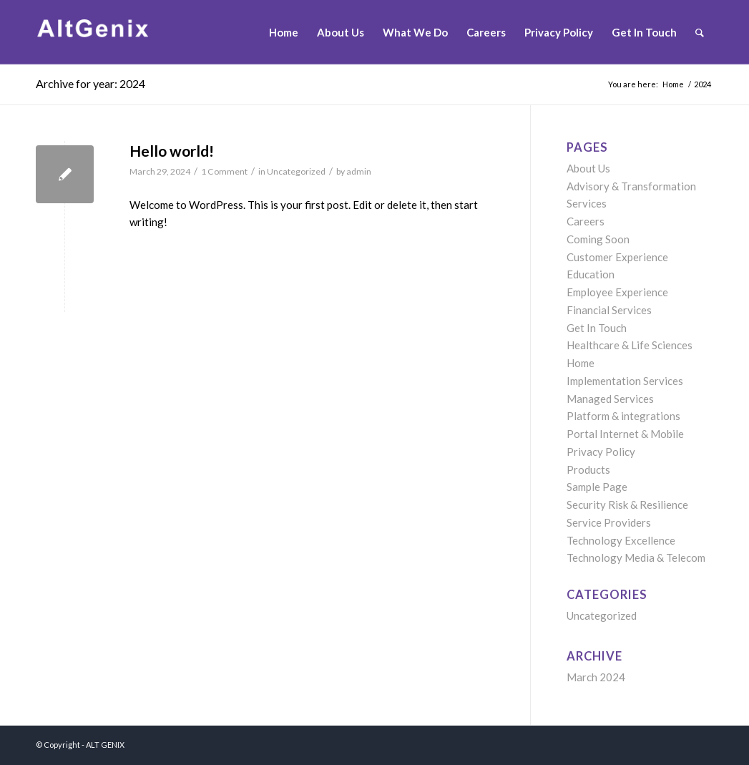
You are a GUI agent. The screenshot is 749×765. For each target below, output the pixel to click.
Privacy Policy (601, 451)
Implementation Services (625, 380)
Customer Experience (617, 256)
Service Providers (609, 522)
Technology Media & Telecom (636, 557)
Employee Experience (617, 292)
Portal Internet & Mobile (625, 433)
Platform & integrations (623, 415)
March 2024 (596, 677)
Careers (585, 221)
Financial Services (609, 309)
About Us (588, 168)
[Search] (699, 32)
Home (580, 362)
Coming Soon (598, 239)
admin (358, 171)
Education (591, 274)
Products (588, 469)
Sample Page (597, 486)
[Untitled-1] (118, 32)
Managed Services (610, 398)
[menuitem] (284, 32)
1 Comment (224, 171)
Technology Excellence (621, 540)
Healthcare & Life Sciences (629, 344)
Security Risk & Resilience (627, 504)
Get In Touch (597, 327)
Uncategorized (296, 171)
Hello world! (171, 151)
